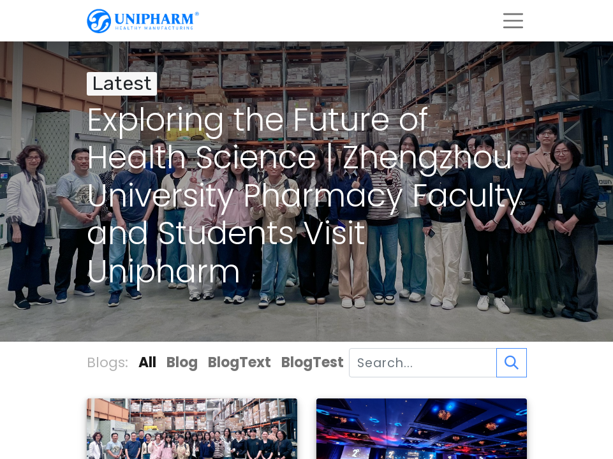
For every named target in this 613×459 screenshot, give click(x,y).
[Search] (511, 362)
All (147, 362)
